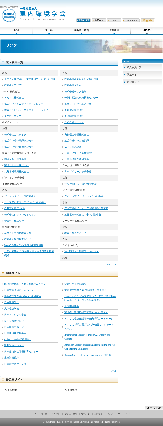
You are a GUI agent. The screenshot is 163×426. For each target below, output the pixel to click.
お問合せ (98, 414)
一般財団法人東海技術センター (81, 97)
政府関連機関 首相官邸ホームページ (25, 283)
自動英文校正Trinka (14, 208)
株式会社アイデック (15, 85)
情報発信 (86, 414)
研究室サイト (134, 82)
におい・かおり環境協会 (17, 339)
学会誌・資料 (71, 414)
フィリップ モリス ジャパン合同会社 (84, 196)
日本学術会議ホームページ (19, 290)
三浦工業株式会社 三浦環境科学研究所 (86, 208)
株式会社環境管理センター (19, 140)
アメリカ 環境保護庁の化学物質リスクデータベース (89, 326)
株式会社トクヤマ (74, 122)
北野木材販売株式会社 (16, 171)
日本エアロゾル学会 (15, 314)
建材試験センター (14, 345)
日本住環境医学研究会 (76, 159)
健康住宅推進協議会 (75, 283)
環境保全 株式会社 (15, 159)
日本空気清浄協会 (14, 320)
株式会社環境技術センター (19, 146)
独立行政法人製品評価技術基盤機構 (23, 245)
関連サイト (133, 74)
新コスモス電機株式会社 (17, 233)
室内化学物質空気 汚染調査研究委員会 (85, 290)
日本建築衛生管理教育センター (21, 351)
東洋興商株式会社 (74, 116)
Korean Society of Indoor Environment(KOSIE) (87, 355)
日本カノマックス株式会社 (79, 153)
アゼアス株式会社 (14, 97)
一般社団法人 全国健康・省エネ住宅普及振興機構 (29, 253)
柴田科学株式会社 (14, 220)
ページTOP (111, 264)
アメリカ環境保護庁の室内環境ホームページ (88, 318)
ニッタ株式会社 (73, 146)
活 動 (44, 414)
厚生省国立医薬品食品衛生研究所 (22, 296)
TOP (34, 414)
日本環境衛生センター (16, 364)
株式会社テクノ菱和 (75, 91)
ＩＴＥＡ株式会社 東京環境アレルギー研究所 (30, 79)
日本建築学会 (11, 302)
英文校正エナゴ (12, 116)
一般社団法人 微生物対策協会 (81, 183)
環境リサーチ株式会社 (16, 165)
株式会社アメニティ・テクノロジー (23, 103)
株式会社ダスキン (74, 85)
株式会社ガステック (15, 134)
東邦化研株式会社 (74, 109)
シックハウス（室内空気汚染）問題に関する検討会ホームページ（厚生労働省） (90, 298)
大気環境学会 (11, 308)
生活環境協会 (71, 306)
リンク (110, 414)
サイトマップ (124, 414)
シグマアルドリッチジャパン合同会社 (25, 202)
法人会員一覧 (134, 67)
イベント (56, 414)
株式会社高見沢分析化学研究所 (81, 79)
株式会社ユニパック (75, 233)
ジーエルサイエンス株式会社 (20, 196)
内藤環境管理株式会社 (76, 134)
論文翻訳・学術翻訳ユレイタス (81, 251)
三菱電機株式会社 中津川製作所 (82, 214)
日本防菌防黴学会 (14, 326)
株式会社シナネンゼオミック (20, 214)
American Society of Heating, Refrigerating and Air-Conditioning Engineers (90, 346)
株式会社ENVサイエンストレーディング (26, 109)
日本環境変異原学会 (15, 333)
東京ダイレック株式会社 (77, 103)
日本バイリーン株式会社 (77, 171)
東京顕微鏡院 (11, 357)
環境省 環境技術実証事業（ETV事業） (86, 312)
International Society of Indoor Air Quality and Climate (87, 336)
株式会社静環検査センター (19, 239)
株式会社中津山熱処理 (76, 140)
